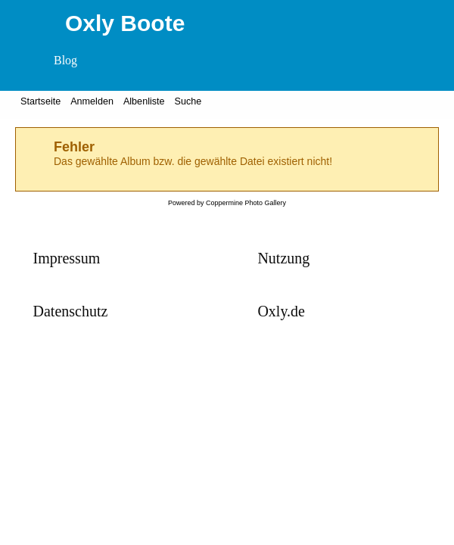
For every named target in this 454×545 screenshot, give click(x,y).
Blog (65, 60)
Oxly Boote (125, 23)
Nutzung (283, 258)
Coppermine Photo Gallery (246, 203)
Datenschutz (70, 311)
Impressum (67, 258)
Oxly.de (281, 311)
